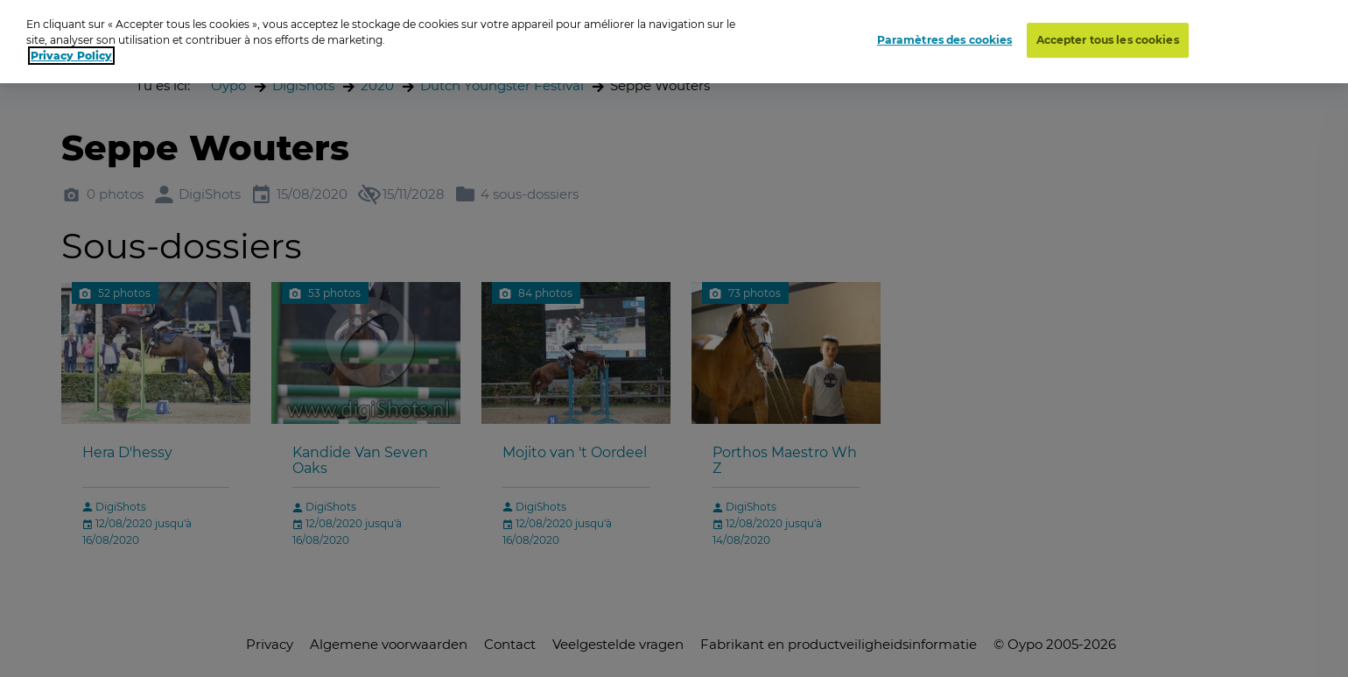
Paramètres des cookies (945, 36)
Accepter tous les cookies (1107, 36)
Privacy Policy (71, 53)
